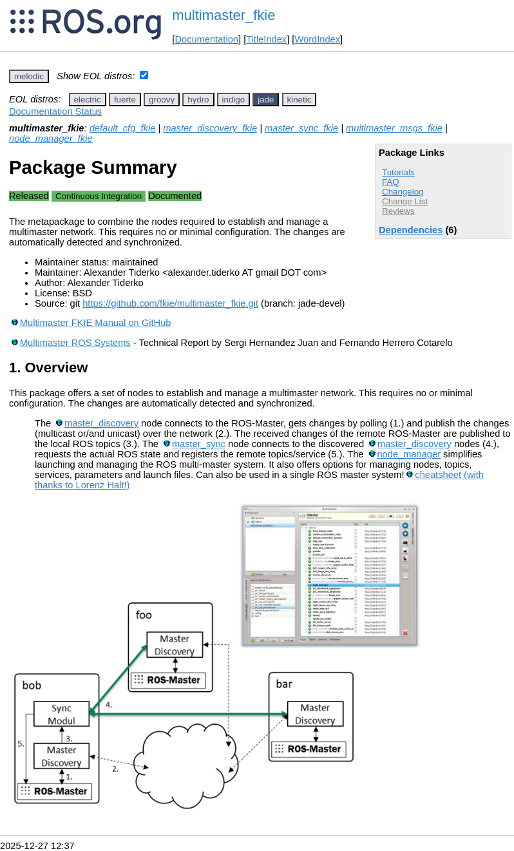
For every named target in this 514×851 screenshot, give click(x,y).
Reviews (398, 211)
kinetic (299, 99)
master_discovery (101, 423)
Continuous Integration (98, 196)
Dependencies (411, 230)
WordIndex (317, 39)
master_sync (198, 444)
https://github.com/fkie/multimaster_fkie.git (170, 303)
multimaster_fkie (223, 15)
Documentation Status (55, 111)
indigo (233, 99)
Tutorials (398, 172)
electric (87, 99)
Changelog (402, 191)
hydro (198, 99)
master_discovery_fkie (210, 128)
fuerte (125, 99)
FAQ (390, 182)
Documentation (206, 39)
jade (266, 99)
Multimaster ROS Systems (75, 343)
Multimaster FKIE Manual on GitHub (95, 323)
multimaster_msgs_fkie (394, 128)
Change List (405, 201)
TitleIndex (266, 39)
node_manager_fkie (51, 138)
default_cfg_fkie (123, 128)
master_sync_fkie (301, 128)
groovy (162, 99)
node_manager (409, 454)
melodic (29, 76)
